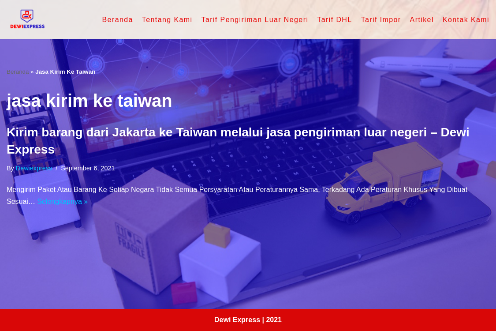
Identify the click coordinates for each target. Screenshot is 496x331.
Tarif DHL (334, 19)
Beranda (117, 19)
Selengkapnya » (62, 201)
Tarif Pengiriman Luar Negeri (254, 19)
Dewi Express (237, 319)
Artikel (422, 19)
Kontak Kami (466, 19)
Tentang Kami (167, 19)
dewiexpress (34, 168)
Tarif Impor (381, 19)
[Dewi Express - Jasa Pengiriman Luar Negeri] (27, 19)
